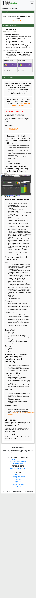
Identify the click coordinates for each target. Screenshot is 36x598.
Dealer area (18, 486)
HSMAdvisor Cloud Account (18, 476)
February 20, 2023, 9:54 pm (8, 31)
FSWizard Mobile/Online (18, 463)
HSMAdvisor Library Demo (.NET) (18, 468)
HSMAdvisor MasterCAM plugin (18, 461)
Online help (18, 479)
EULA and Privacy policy (18, 484)
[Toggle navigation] (32, 2)
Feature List (18, 474)
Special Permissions (13, 129)
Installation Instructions (13, 128)
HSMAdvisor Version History (21, 105)
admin (16, 31)
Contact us (18, 481)
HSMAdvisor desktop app (18, 459)
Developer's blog (18, 483)
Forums (18, 478)
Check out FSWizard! (18, 20)
